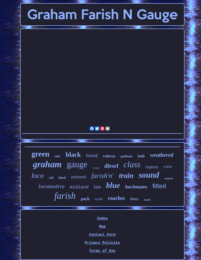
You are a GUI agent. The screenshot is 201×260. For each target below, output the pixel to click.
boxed (92, 155)
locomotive (52, 186)
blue (113, 185)
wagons (168, 178)
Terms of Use (102, 251)
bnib (141, 156)
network (78, 177)
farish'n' (102, 176)
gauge (77, 164)
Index (102, 218)
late (97, 186)
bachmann (136, 186)
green (40, 154)
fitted (159, 185)
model (147, 199)
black (73, 154)
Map (102, 226)
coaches (116, 198)
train (126, 175)
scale (99, 199)
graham (47, 164)
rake (57, 156)
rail (51, 178)
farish (65, 196)
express (152, 167)
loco (37, 176)
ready (96, 167)
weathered (161, 155)
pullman (126, 156)
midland (79, 187)
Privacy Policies (102, 243)
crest (167, 166)
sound (149, 175)
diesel (111, 166)
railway (109, 156)
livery (134, 199)
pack (85, 199)
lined (62, 178)
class (132, 164)
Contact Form (102, 235)
